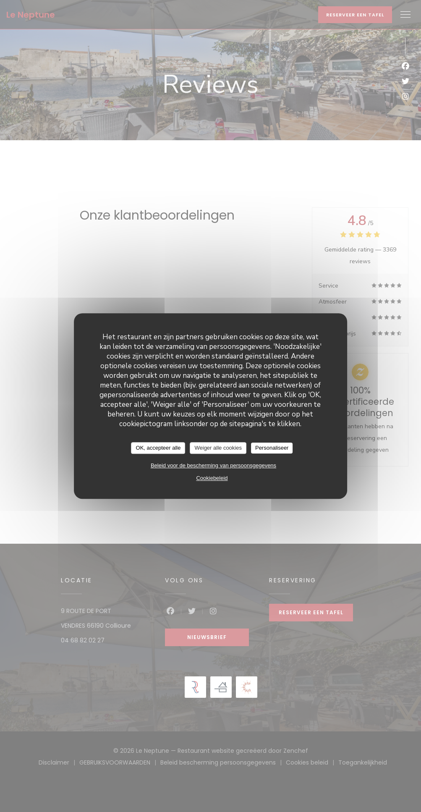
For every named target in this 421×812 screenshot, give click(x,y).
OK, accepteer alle (158, 448)
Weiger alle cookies (217, 448)
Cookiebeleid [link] (211, 478)
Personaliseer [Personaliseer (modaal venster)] (272, 448)
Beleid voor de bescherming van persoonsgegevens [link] (213, 465)
